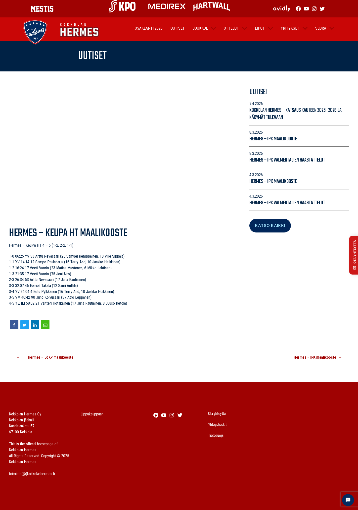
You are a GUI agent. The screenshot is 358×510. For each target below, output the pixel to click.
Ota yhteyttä (217, 413)
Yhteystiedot (217, 424)
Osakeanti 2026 (149, 31)
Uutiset (178, 31)
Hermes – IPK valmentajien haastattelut (287, 160)
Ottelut (231, 31)
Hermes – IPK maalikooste (273, 139)
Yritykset (290, 31)
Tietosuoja (216, 435)
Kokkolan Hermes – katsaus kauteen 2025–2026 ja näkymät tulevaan (295, 114)
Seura (320, 31)
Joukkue (200, 31)
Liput (260, 31)
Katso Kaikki (270, 225)
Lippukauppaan (92, 414)
